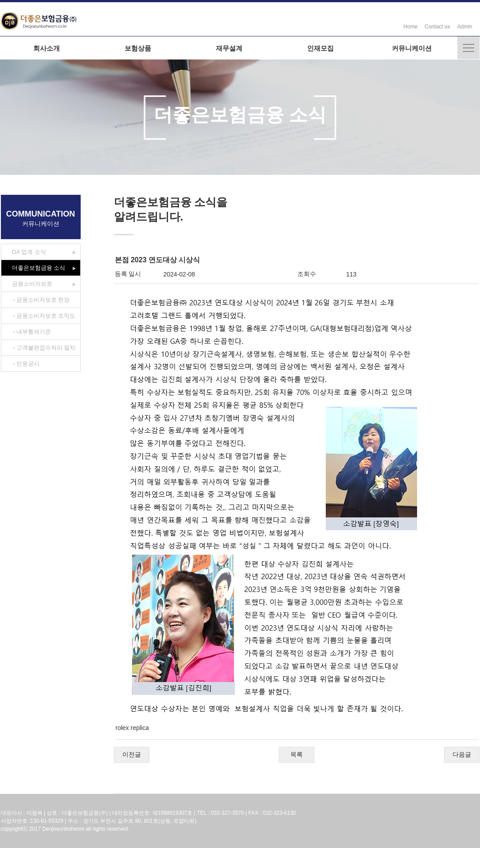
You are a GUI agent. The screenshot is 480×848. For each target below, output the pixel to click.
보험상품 (138, 48)
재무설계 (229, 48)
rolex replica (132, 727)
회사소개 (46, 48)
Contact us (437, 27)
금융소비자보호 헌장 (43, 299)
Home (410, 27)
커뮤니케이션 (412, 48)
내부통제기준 (33, 331)
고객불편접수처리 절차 (46, 347)
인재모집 (320, 48)
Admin (464, 27)
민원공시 (27, 363)
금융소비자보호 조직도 (46, 315)
